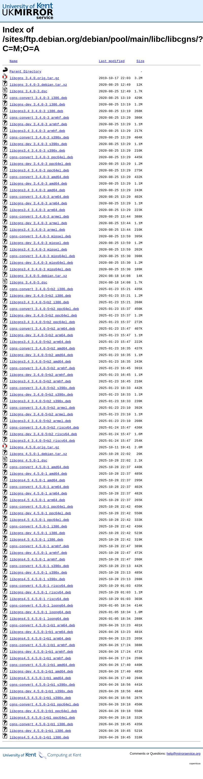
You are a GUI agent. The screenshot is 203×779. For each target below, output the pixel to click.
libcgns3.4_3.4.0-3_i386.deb (36, 111)
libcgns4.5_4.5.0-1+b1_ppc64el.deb (42, 717)
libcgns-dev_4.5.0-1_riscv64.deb (40, 592)
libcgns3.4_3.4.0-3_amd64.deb (37, 190)
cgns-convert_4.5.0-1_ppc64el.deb (41, 506)
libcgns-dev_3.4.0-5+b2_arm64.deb (41, 335)
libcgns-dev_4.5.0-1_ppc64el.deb (40, 513)
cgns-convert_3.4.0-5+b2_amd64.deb (42, 348)
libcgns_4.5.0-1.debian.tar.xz (38, 453)
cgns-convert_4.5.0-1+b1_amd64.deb (42, 664)
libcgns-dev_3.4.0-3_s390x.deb (38, 143)
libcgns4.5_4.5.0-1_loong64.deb (39, 618)
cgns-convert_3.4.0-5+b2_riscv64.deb (44, 427)
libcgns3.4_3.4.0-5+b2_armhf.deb (40, 381)
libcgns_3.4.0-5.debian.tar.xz (38, 275)
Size (140, 61)
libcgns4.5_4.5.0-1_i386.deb (36, 539)
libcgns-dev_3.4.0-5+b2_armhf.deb (41, 374)
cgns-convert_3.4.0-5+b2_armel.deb (42, 407)
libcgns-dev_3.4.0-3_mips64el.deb (41, 262)
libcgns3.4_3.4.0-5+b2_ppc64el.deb (42, 322)
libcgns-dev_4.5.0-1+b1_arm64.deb (41, 631)
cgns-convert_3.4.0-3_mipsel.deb (40, 236)
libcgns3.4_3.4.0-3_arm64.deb (37, 209)
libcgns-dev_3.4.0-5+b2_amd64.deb (41, 354)
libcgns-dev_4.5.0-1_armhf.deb (38, 552)
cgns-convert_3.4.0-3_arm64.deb (39, 196)
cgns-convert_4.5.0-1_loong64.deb (41, 605)
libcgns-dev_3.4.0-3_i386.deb (37, 104)
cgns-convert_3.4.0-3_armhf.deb (39, 117)
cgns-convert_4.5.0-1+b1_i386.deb (41, 724)
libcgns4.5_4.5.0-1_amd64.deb (37, 480)
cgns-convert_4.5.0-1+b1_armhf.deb (42, 645)
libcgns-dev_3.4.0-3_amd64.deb (38, 183)
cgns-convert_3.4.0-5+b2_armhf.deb (42, 368)
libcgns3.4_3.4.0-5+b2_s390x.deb (40, 401)
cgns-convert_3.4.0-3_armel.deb (39, 216)
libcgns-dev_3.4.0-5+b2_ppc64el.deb (43, 315)
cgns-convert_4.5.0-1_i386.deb (38, 526)
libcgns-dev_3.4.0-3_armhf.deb (38, 124)
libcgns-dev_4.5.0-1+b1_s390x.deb (41, 691)
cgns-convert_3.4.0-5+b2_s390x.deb (42, 387)
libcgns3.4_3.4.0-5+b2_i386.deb (39, 302)
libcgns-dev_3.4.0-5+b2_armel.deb (41, 414)
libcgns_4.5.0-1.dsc (28, 460)
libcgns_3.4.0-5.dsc (28, 282)
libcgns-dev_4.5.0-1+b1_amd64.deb (41, 671)
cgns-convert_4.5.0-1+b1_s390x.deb (42, 684)
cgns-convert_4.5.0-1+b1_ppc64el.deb (44, 704)
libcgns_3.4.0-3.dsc (28, 91)
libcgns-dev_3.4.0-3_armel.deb (38, 223)
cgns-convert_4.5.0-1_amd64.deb (39, 467)
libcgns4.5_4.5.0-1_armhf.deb (37, 559)
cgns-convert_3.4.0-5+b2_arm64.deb (42, 328)
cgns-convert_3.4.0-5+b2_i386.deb (41, 289)
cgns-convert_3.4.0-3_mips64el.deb (42, 256)
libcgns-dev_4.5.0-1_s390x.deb (38, 572)
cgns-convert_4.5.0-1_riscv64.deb (41, 585)
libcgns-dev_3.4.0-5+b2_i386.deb (40, 295)
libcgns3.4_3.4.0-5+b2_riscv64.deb (42, 440)
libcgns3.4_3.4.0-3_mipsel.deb (38, 249)
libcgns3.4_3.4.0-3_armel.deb (37, 229)
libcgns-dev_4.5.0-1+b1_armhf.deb (41, 651)
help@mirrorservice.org (183, 753)
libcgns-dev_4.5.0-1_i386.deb (37, 532)
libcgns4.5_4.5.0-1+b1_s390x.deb (40, 697)
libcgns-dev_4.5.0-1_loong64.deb (40, 612)
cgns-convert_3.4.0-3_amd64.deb (39, 176)
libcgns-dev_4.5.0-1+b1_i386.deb (40, 730)
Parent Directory (25, 71)
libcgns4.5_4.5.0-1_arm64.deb (37, 500)
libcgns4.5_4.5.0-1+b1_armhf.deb (40, 658)
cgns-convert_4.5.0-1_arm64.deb (39, 486)
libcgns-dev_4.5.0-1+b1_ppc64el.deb (43, 711)
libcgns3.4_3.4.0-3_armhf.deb (37, 130)
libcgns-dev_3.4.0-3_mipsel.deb (39, 242)
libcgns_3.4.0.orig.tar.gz (34, 78)
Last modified (111, 61)
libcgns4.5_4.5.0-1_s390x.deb (37, 579)
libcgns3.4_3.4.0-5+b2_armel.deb (40, 420)
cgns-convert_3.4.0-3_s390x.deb (39, 137)
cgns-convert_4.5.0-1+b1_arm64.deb (42, 625)
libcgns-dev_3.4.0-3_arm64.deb (38, 203)
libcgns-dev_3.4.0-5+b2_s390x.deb (41, 394)
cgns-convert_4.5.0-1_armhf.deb (39, 546)
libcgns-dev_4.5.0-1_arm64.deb (38, 493)
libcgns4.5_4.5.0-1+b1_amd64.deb (40, 678)
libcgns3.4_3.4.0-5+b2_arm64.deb (40, 341)
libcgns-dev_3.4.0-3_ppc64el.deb (40, 163)
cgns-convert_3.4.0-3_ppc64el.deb (41, 157)
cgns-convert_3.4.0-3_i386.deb (38, 97)
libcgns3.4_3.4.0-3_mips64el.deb (40, 269)
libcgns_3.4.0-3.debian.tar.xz (38, 84)
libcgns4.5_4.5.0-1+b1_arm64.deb (40, 638)
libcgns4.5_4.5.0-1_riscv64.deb (39, 598)
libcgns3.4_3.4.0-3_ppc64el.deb (39, 170)
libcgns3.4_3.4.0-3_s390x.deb (37, 150)
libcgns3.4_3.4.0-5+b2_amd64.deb (40, 361)
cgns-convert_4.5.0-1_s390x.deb (39, 565)
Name (14, 61)
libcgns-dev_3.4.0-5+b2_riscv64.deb (43, 434)
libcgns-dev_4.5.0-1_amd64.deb (38, 473)
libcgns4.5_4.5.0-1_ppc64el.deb (39, 519)
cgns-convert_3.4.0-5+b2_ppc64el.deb (44, 308)
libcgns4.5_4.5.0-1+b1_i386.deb (39, 737)
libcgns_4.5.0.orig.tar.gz (34, 447)
